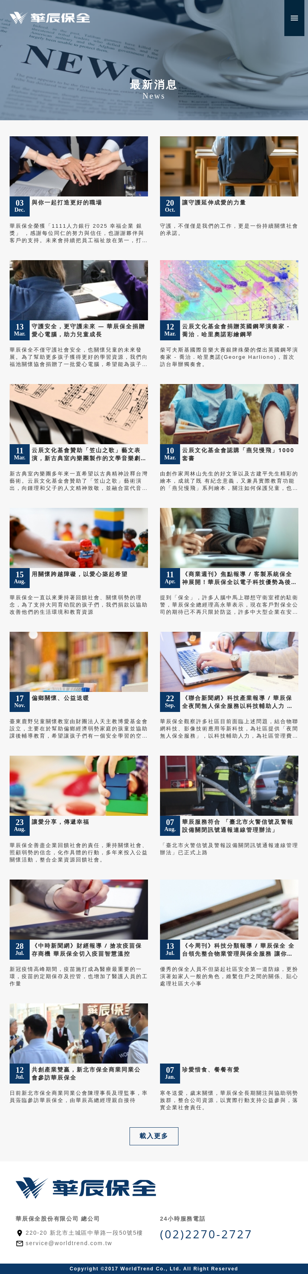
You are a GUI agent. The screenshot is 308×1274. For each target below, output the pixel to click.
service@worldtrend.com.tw (69, 1243)
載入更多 (154, 1135)
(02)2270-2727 (206, 1234)
